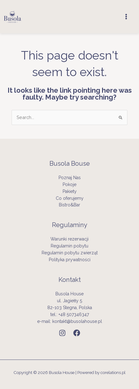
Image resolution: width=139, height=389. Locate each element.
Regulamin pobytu (69, 245)
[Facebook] (76, 332)
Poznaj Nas (70, 177)
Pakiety (70, 191)
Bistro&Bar (69, 204)
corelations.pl (113, 372)
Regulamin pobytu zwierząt (70, 252)
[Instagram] (62, 332)
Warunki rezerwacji (69, 238)
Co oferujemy (70, 198)
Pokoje (69, 184)
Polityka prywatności (69, 259)
